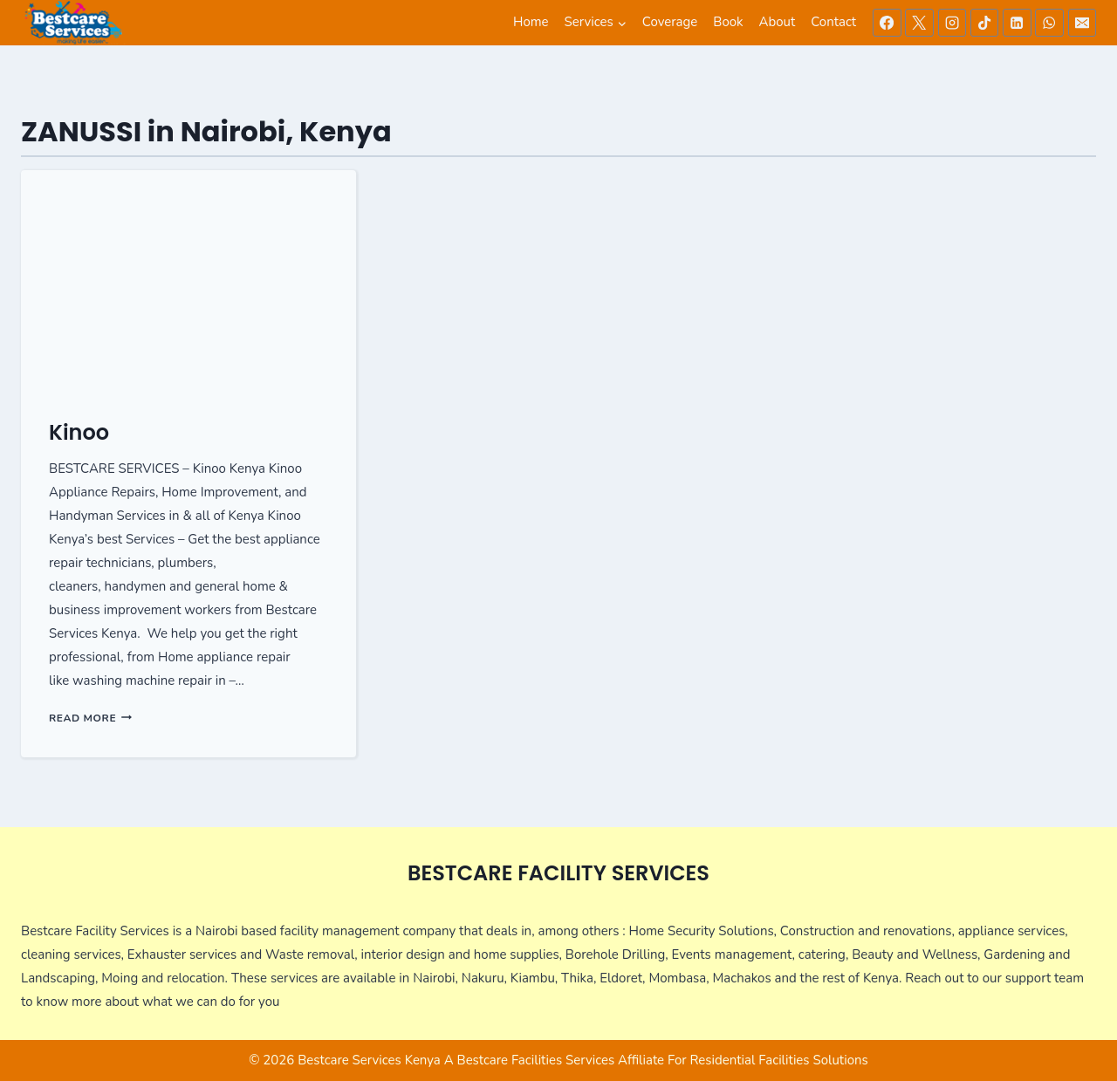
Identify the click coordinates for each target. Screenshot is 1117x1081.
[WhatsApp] (1049, 23)
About (777, 22)
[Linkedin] (1017, 23)
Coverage (669, 22)
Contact (833, 22)
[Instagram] (952, 23)
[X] (919, 23)
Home (531, 22)
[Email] (1082, 23)
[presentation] (188, 281)
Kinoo (79, 432)
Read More (90, 718)
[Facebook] (887, 23)
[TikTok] (984, 23)
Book (728, 22)
